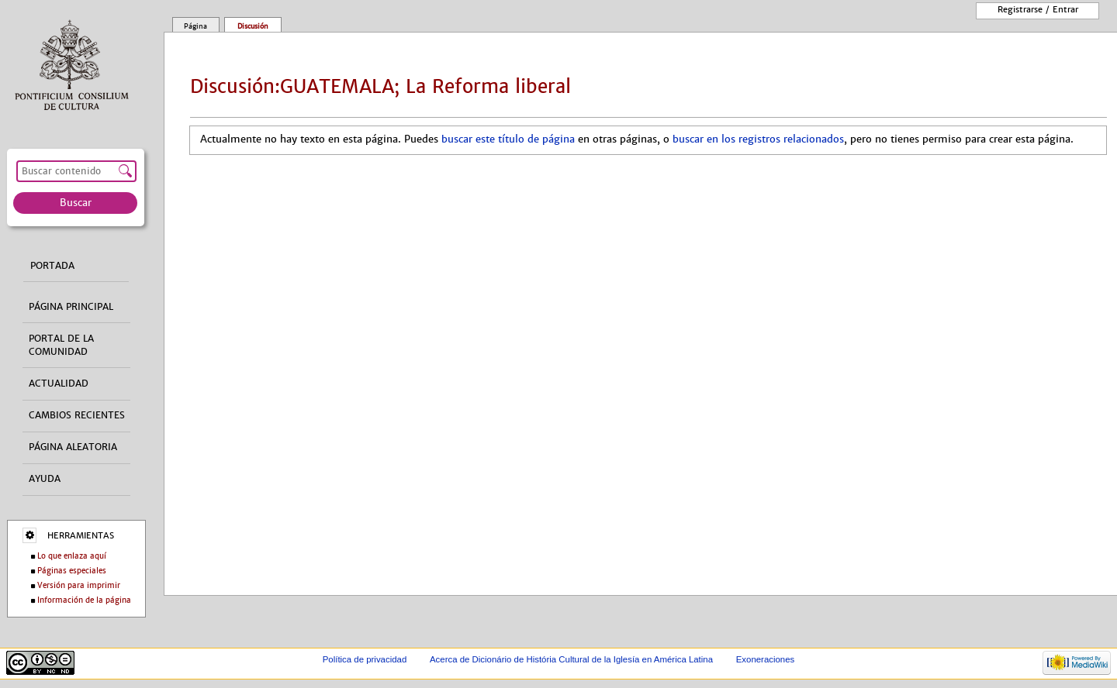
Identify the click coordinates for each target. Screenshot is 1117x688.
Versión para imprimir (78, 585)
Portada (52, 266)
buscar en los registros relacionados (758, 139)
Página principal (71, 307)
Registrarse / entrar (1038, 9)
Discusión (252, 26)
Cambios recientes (77, 415)
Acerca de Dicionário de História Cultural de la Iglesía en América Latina (571, 659)
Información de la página (84, 600)
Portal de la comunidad (61, 345)
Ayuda (45, 479)
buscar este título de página (508, 139)
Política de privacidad (365, 659)
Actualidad (58, 383)
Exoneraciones (765, 659)
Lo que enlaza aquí (71, 556)
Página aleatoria (73, 447)
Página (195, 26)
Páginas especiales (71, 571)
